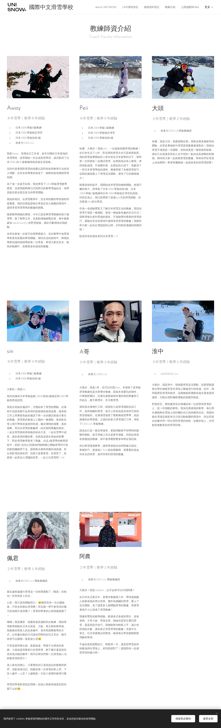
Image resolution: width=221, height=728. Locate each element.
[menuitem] (102, 7)
